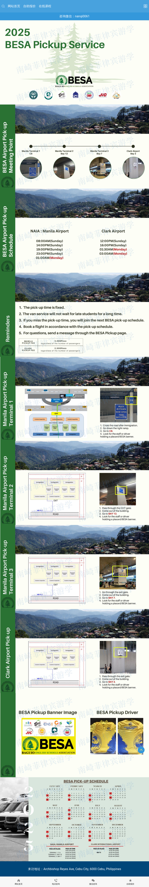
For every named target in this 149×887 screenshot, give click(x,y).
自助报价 (29, 6)
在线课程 (45, 6)
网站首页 (14, 6)
